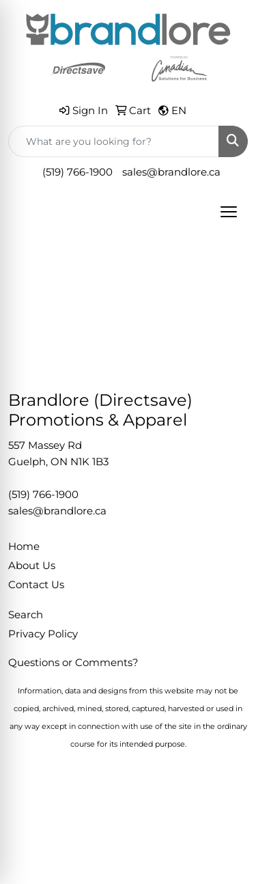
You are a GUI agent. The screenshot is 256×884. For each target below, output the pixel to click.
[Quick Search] (113, 141)
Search (25, 615)
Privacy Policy (43, 634)
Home (24, 546)
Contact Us (36, 585)
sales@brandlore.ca (171, 172)
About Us (31, 566)
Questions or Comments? (73, 663)
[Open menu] (228, 211)
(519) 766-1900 (77, 172)
